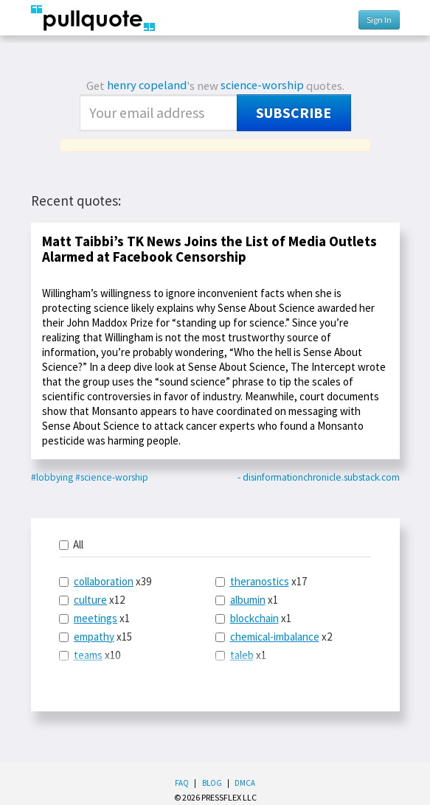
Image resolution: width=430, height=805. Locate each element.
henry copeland (147, 85)
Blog (212, 783)
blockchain (254, 618)
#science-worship (111, 477)
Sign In (379, 19)
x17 (261, 581)
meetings (95, 618)
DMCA (245, 783)
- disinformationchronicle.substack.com (318, 477)
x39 (105, 581)
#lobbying (52, 477)
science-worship (262, 85)
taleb (242, 655)
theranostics (259, 581)
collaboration (103, 581)
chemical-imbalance (274, 637)
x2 (273, 637)
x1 (94, 618)
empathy (94, 637)
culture (90, 600)
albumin (248, 600)
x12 (92, 600)
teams (88, 655)
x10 (89, 655)
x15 (95, 637)
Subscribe (293, 113)
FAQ (182, 783)
